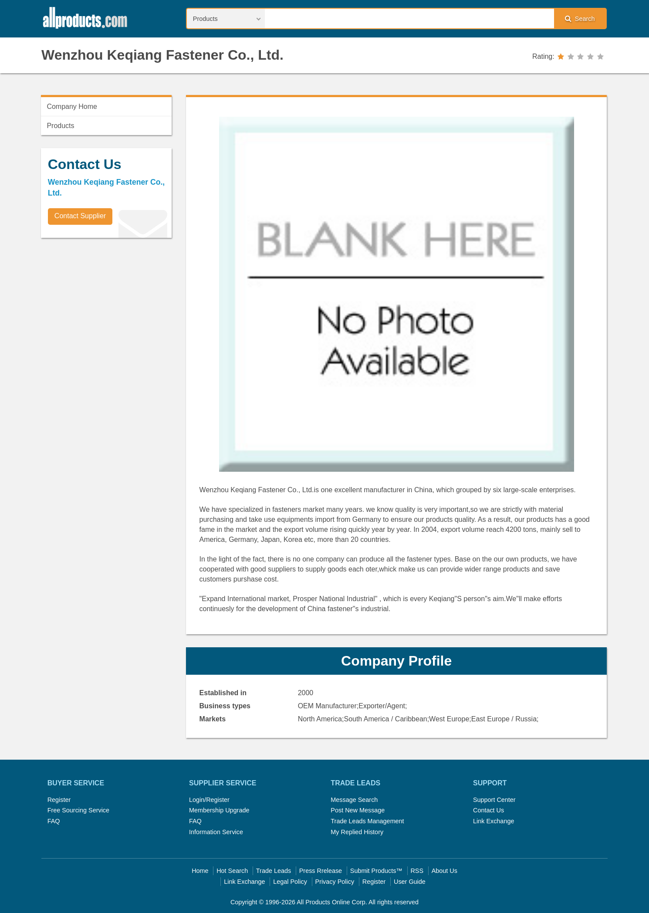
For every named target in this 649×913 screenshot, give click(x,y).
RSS (416, 870)
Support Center (494, 799)
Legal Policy (290, 881)
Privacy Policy (335, 881)
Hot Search (232, 870)
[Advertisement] (106, 305)
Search (580, 18)
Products (60, 125)
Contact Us (488, 810)
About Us (444, 870)
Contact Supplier (80, 216)
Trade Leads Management (367, 821)
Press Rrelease (320, 870)
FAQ (53, 821)
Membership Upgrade (219, 810)
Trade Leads (273, 870)
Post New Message (358, 810)
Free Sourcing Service (78, 810)
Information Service (216, 831)
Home (200, 870)
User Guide (410, 881)
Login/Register (209, 799)
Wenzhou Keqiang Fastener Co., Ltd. (162, 55)
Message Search (354, 799)
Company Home (72, 106)
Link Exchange (493, 821)
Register (59, 799)
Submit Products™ (376, 870)
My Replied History (357, 831)
